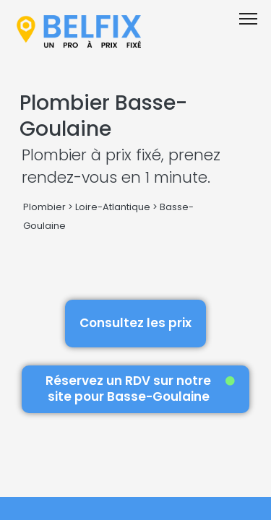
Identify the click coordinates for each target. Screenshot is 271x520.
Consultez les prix (135, 323)
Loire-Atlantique (112, 207)
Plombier (44, 207)
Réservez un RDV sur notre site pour (140, 388)
